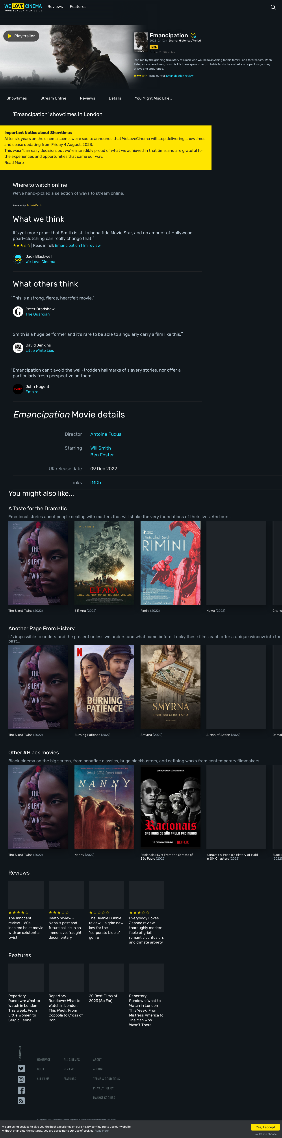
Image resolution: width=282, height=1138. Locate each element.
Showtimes (17, 98)
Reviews (54, 6)
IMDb (95, 482)
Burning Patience (87, 734)
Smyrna (147, 734)
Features (76, 6)
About (97, 1043)
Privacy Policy (103, 1072)
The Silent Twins (20, 610)
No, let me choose (265, 1134)
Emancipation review (179, 75)
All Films (43, 1062)
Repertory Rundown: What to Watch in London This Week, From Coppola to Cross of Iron (96, 996)
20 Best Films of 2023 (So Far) (159, 991)
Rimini (145, 610)
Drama (173, 40)
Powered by (27, 205)
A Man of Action (218, 734)
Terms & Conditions (106, 1062)
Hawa (211, 610)
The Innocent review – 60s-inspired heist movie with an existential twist (32, 924)
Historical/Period (190, 40)
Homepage (43, 1043)
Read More (102, 1130)
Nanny (79, 854)
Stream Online (53, 98)
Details (115, 98)
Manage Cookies (104, 1081)
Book (40, 1053)
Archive (98, 1053)
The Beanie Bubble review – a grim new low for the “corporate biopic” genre (158, 924)
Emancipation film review (78, 245)
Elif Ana (80, 610)
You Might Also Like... (153, 98)
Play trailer (19, 35)
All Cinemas (72, 1043)
